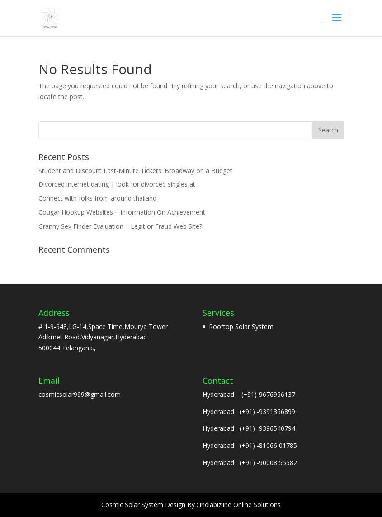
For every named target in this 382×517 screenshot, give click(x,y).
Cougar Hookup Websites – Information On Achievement (121, 212)
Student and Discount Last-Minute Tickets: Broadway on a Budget (135, 170)
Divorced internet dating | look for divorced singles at (116, 184)
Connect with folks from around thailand (97, 198)
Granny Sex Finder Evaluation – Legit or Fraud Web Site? (120, 226)
